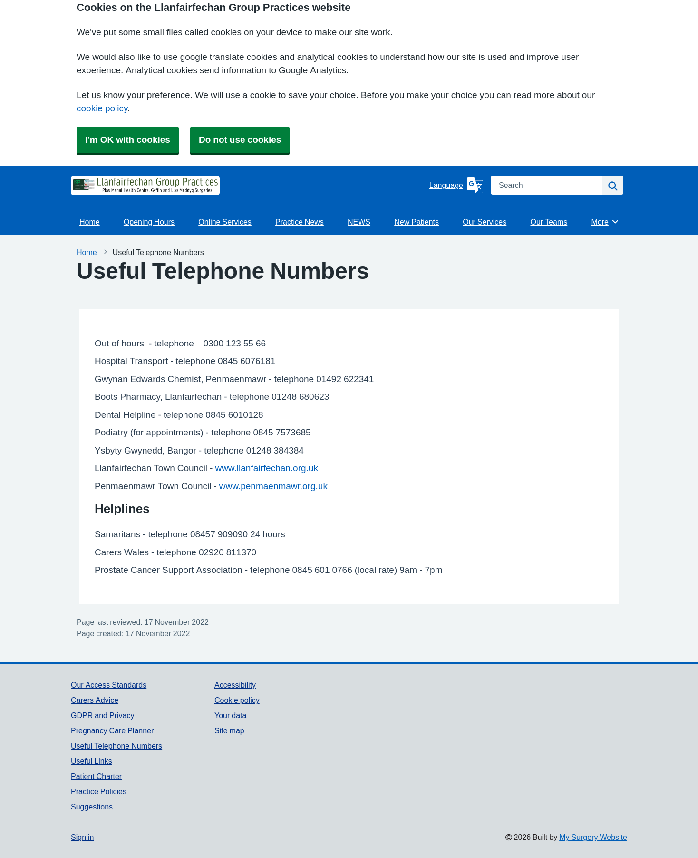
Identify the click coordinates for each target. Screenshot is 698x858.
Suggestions (92, 806)
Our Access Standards (108, 685)
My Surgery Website (593, 837)
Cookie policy (237, 700)
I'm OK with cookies (127, 139)
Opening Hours (149, 222)
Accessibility (235, 685)
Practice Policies (98, 791)
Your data (230, 715)
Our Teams (548, 222)
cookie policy (102, 108)
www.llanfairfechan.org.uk (266, 468)
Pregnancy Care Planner (112, 730)
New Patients (416, 222)
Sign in (82, 837)
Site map (229, 730)
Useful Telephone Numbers (116, 746)
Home (89, 222)
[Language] (456, 185)
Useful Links (91, 761)
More (605, 221)
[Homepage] (94, 185)
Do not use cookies (240, 139)
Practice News (299, 222)
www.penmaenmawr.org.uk (273, 486)
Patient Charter (96, 776)
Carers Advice (94, 700)
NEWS (359, 222)
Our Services (484, 222)
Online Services (225, 222)
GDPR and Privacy (102, 715)
